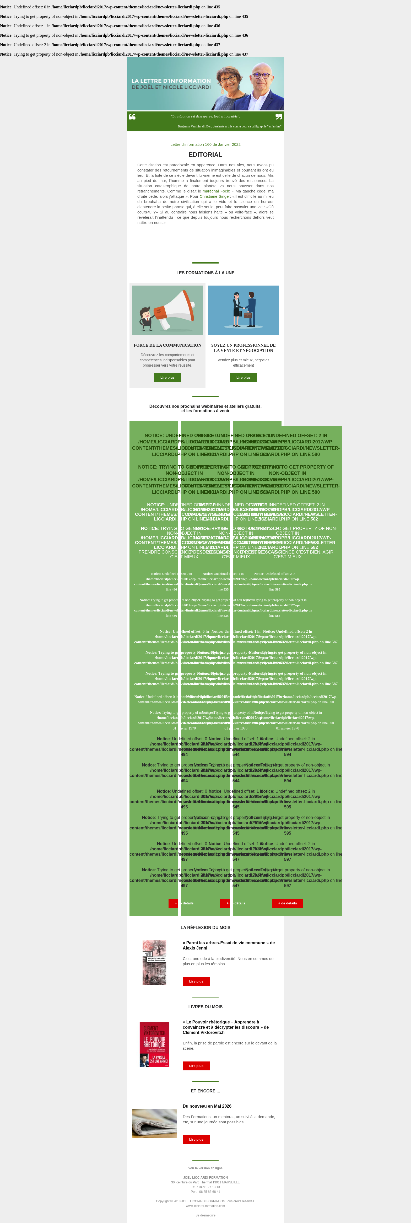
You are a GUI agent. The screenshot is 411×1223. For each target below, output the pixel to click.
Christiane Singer (215, 196)
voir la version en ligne (205, 1168)
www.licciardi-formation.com (205, 1206)
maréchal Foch (216, 191)
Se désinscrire (205, 1215)
